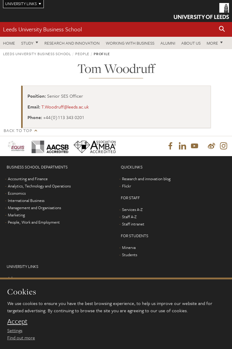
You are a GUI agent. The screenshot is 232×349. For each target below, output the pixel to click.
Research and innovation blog (146, 179)
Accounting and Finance (28, 179)
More (212, 43)
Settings (14, 330)
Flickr (126, 186)
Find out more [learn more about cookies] (21, 337)
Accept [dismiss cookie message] (17, 321)
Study (27, 43)
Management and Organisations (34, 208)
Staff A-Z (129, 217)
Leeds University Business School (42, 29)
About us (191, 43)
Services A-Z (132, 209)
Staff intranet (133, 224)
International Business (26, 200)
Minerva (129, 247)
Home (9, 43)
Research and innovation (72, 43)
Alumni (167, 43)
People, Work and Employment (34, 222)
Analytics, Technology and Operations (39, 186)
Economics (17, 193)
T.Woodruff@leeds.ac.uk (65, 106)
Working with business (130, 43)
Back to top (18, 130)
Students (129, 255)
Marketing (16, 215)
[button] (222, 29)
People (82, 53)
